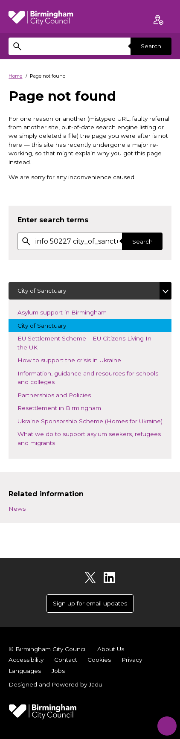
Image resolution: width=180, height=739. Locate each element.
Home (15, 76)
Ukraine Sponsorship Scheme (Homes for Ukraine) (94, 420)
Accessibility (26, 659)
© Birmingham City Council (48, 649)
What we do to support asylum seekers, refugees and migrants (89, 438)
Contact (65, 659)
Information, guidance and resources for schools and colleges (87, 377)
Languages (25, 670)
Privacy (132, 659)
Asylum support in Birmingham (69, 312)
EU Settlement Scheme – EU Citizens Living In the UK (84, 342)
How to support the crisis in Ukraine (76, 359)
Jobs (58, 670)
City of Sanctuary (41, 290)
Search (151, 46)
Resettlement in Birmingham (66, 407)
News (17, 508)
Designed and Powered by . (56, 684)
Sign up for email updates (90, 603)
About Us (110, 649)
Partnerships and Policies (61, 394)
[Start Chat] (165, 724)
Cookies (99, 659)
